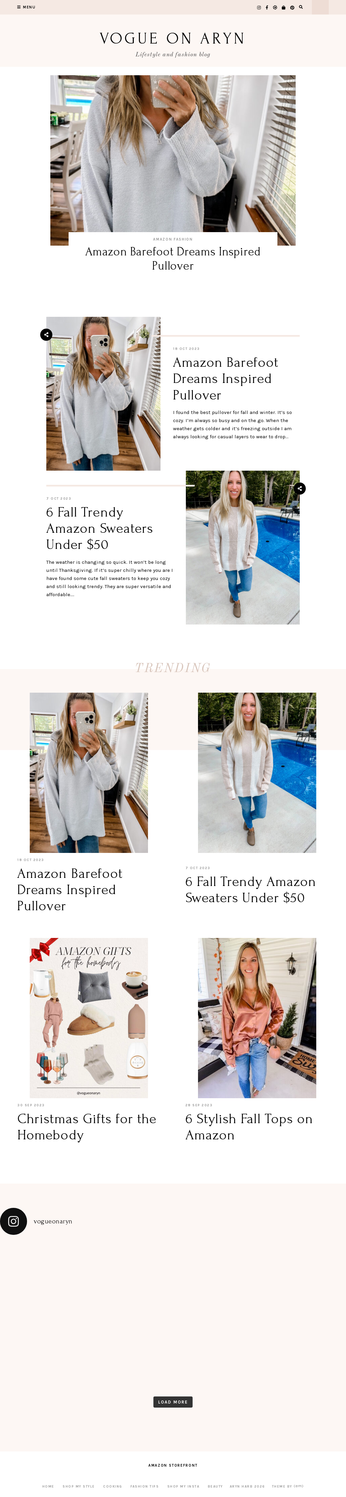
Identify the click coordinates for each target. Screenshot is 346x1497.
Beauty (215, 1487)
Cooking (112, 1487)
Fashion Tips (144, 1487)
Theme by (288, 1487)
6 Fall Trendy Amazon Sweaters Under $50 (99, 528)
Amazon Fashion (173, 239)
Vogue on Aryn (173, 39)
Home (48, 1487)
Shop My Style (79, 1487)
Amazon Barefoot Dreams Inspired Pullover (173, 258)
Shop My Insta (183, 1487)
